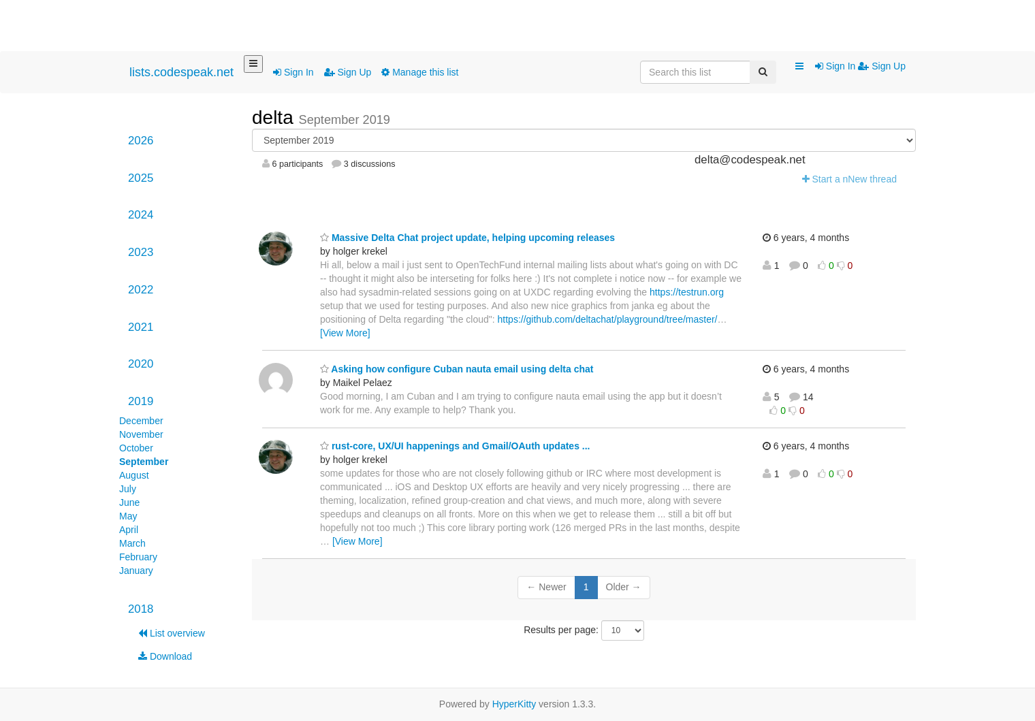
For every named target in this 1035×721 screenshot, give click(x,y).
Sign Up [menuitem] (882, 66)
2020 (140, 363)
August (134, 475)
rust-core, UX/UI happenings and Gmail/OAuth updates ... (455, 445)
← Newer (546, 586)
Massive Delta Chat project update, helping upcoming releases (467, 237)
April (128, 529)
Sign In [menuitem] (836, 66)
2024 (140, 214)
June (129, 502)
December (141, 420)
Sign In (293, 72)
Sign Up (348, 72)
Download (165, 656)
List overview (171, 633)
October (136, 448)
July (127, 488)
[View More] (345, 332)
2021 (140, 327)
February (138, 556)
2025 (140, 178)
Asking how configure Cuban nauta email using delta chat (456, 369)
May (128, 516)
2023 (140, 252)
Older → (623, 586)
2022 (140, 289)
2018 (140, 609)
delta (275, 117)
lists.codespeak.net (181, 72)
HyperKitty (514, 704)
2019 (140, 401)
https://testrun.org (687, 292)
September (143, 461)
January (136, 570)
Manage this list (419, 72)
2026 (140, 140)
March (132, 543)
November (141, 434)
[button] (799, 66)
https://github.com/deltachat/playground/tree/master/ (608, 319)
